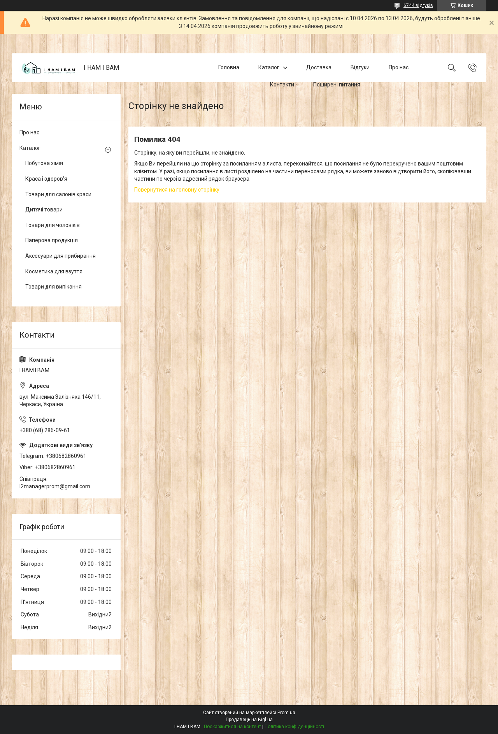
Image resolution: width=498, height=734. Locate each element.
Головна (228, 67)
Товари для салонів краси (58, 194)
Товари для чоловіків (52, 225)
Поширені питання (336, 84)
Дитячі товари (44, 209)
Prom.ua (286, 712)
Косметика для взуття (53, 271)
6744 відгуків (418, 5)
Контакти (282, 84)
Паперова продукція (51, 240)
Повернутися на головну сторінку (176, 190)
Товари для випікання (53, 286)
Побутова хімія (44, 163)
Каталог (268, 67)
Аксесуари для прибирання (60, 256)
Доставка (318, 67)
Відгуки (360, 67)
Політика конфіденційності (294, 726)
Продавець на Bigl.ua (249, 719)
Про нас (399, 67)
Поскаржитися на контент (232, 726)
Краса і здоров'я (46, 179)
